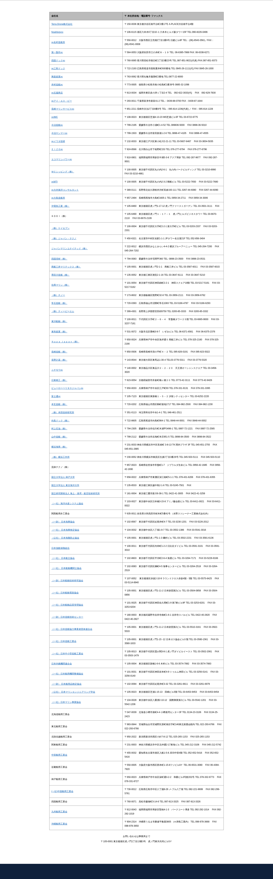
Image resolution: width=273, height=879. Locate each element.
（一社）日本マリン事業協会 (66, 702)
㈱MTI (54, 181)
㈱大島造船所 (58, 198)
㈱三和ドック (58, 68)
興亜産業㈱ (57, 76)
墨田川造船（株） (60, 275)
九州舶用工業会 (59, 811)
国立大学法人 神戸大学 (63, 477)
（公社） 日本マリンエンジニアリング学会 (73, 692)
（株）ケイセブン (60, 228)
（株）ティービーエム (62, 311)
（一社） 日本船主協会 (63, 558)
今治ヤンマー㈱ (59, 133)
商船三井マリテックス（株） (66, 266)
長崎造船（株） (59, 351)
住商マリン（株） (60, 285)
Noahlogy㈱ (57, 32)
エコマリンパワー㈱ (61, 159)
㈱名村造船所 (58, 42)
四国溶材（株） (59, 258)
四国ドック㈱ (58, 60)
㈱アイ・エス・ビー (61, 101)
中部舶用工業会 (59, 755)
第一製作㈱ (57, 52)
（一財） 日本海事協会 (63, 521)
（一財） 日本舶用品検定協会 (66, 684)
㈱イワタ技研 (58, 141)
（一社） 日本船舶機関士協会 (66, 568)
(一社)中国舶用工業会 (62, 791)
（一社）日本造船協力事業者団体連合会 (71, 629)
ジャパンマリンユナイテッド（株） (69, 248)
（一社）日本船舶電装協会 (65, 592)
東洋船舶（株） (59, 321)
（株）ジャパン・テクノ (63, 238)
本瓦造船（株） (59, 404)
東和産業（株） (59, 331)
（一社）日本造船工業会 (63, 641)
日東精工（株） (59, 380)
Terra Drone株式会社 (61, 24)
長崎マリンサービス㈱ (62, 109)
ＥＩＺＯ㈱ (57, 149)
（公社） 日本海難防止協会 (65, 538)
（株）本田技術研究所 (62, 412)
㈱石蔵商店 (57, 92)
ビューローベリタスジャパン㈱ (67, 388)
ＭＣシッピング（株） (62, 171)
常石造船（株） (59, 303)
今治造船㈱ (57, 125)
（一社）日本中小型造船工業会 (67, 653)
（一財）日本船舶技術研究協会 (67, 580)
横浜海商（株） (59, 446)
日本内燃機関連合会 (61, 663)
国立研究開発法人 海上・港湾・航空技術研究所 (75, 493)
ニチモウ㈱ (57, 370)
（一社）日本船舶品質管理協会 (67, 605)
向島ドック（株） (60, 420)
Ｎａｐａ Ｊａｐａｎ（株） (65, 341)
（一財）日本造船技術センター (67, 617)
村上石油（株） (59, 428)
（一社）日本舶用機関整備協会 (67, 673)
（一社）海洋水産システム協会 (67, 503)
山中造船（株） (59, 436)
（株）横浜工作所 (60, 457)
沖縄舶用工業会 (59, 823)
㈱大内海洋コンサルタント (65, 190)
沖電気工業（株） (60, 206)
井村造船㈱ (57, 84)
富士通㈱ (55, 396)
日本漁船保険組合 (60, 548)
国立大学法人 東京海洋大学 (65, 485)
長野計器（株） (59, 360)
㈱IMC (54, 117)
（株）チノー (58, 295)
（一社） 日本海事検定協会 (65, 530)
